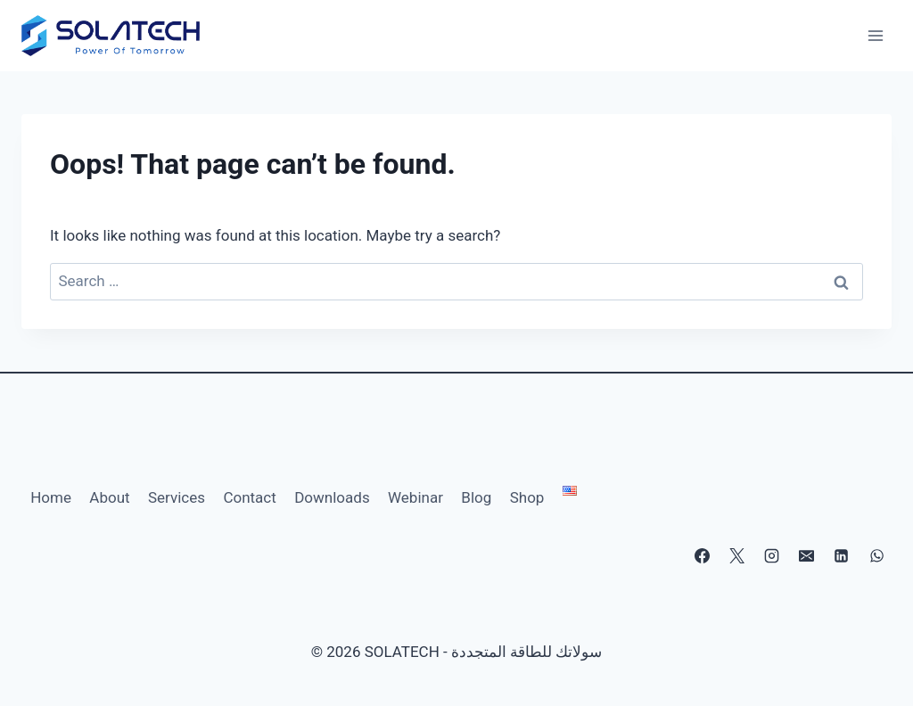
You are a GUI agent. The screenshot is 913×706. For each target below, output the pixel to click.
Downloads (331, 497)
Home (50, 497)
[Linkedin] (842, 556)
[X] (737, 556)
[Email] (807, 556)
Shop (527, 497)
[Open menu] (875, 35)
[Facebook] (702, 556)
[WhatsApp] (876, 556)
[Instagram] (772, 556)
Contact (249, 497)
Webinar (415, 497)
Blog (476, 497)
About (109, 497)
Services (176, 497)
